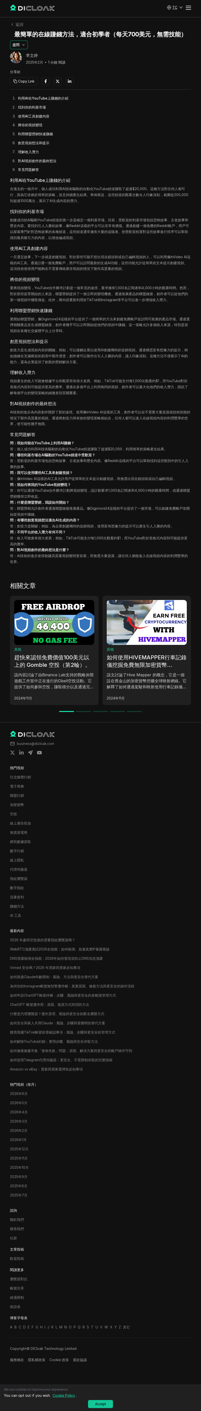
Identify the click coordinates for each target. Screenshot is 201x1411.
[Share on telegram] (30, 752)
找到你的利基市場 (32, 107)
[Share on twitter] (12, 752)
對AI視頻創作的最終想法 (37, 161)
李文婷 (32, 55)
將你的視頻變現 (30, 125)
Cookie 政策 (59, 1360)
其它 (126, 1327)
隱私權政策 (36, 1360)
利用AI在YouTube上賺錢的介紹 (43, 98)
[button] (175, 7)
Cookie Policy (64, 1395)
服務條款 (17, 1360)
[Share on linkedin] (21, 752)
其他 (17, 649)
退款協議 (80, 1360)
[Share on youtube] (39, 752)
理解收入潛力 (28, 152)
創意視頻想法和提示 (33, 143)
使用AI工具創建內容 (33, 116)
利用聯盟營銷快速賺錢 (35, 134)
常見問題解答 (28, 169)
